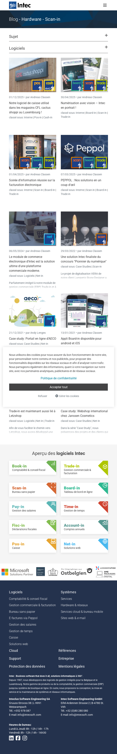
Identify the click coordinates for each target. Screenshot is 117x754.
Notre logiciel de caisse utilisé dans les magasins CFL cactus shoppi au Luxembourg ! (29, 107)
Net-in (39, 275)
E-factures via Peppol (23, 618)
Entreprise (66, 658)
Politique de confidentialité (59, 378)
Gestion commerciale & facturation (32, 605)
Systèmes (68, 592)
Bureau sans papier (22, 612)
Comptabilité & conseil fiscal (28, 599)
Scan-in (102, 112)
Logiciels (29, 275)
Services (66, 599)
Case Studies (84, 266)
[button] (58, 38)
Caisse (13, 637)
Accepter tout (59, 387)
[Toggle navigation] (105, 5)
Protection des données (27, 666)
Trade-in (65, 116)
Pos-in (38, 117)
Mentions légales (71, 666)
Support (15, 658)
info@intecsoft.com (29, 714)
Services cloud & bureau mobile (82, 612)
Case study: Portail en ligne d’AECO (32, 338)
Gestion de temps (21, 631)
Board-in (91, 112)
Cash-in (47, 117)
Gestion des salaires (22, 624)
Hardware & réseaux (74, 605)
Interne (28, 117)
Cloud (13, 651)
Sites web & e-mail (73, 618)
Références (67, 651)
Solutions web (18, 644)
